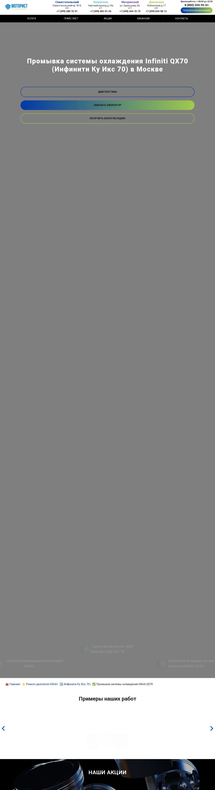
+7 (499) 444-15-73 (130, 11)
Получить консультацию (196, 10)
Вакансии (143, 18)
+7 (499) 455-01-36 (100, 11)
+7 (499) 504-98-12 (156, 11)
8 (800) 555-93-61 (197, 5)
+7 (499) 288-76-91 (67, 11)
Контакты (181, 18)
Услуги (31, 18)
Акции (108, 18)
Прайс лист (71, 18)
